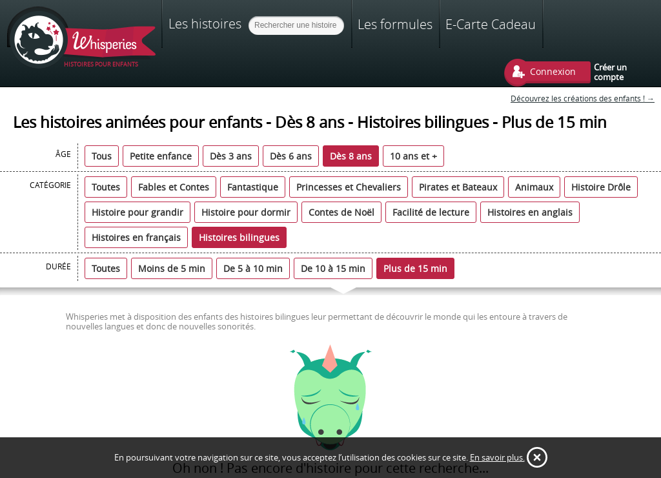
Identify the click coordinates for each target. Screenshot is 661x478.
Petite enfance (161, 156)
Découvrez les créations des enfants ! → (583, 98)
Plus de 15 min (415, 268)
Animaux (534, 187)
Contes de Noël (341, 212)
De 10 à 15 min (333, 268)
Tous (102, 156)
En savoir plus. (497, 457)
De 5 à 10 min (253, 268)
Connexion (553, 71)
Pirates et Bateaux (458, 187)
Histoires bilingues (239, 237)
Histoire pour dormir (245, 212)
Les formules (395, 24)
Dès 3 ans (231, 156)
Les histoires (204, 23)
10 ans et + (413, 156)
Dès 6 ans (291, 156)
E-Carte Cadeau (490, 24)
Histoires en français (136, 237)
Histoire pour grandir (137, 212)
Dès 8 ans (351, 156)
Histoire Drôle (601, 187)
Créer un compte (610, 71)
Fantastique (252, 187)
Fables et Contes (173, 187)
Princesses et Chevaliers (348, 187)
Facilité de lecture (430, 212)
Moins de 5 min (171, 268)
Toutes (106, 187)
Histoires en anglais (530, 212)
